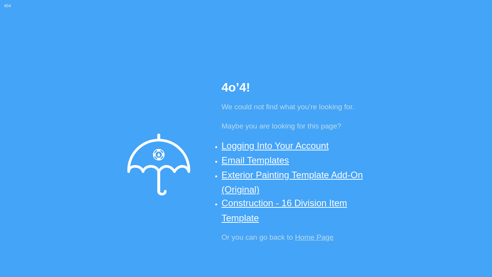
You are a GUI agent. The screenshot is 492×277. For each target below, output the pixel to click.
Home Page (314, 237)
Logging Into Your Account (275, 145)
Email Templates (255, 160)
